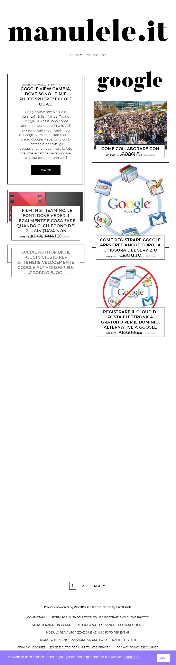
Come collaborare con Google (130, 151)
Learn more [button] (131, 657)
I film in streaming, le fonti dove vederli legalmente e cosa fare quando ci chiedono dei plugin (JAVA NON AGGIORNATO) (45, 223)
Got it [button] (163, 657)
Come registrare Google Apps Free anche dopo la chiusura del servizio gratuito (130, 247)
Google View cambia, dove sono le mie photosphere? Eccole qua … (45, 96)
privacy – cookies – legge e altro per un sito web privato (63, 647)
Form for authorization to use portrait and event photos (100, 617)
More (46, 170)
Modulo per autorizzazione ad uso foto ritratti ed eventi (88, 639)
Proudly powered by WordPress (67, 607)
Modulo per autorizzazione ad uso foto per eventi (88, 632)
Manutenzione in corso (51, 625)
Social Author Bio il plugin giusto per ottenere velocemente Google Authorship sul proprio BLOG (45, 262)
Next (98, 586)
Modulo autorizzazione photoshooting (111, 625)
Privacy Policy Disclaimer (138, 647)
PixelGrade (124, 607)
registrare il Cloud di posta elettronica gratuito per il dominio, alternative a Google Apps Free (130, 322)
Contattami (36, 617)
